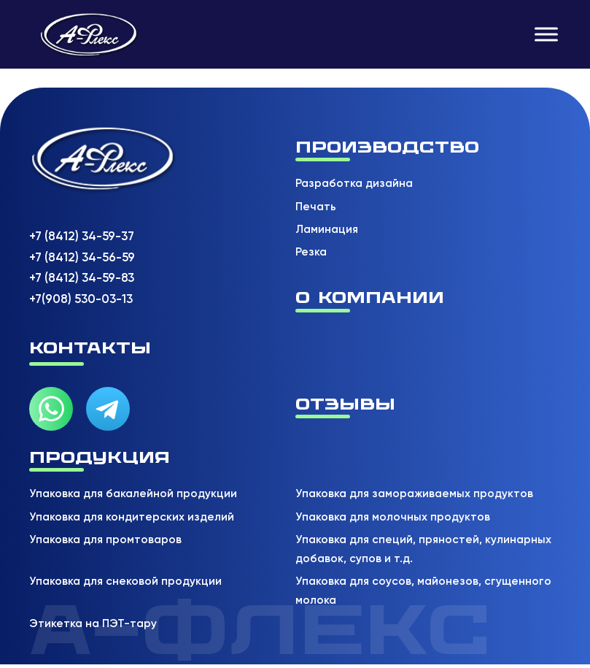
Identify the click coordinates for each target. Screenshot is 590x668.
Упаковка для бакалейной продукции (133, 493)
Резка (311, 251)
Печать (315, 206)
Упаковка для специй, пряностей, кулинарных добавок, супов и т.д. (423, 549)
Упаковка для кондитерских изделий (131, 516)
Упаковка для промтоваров (105, 539)
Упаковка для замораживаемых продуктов (414, 493)
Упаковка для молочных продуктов (392, 516)
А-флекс (260, 629)
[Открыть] (546, 34)
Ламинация (326, 229)
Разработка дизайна (354, 183)
